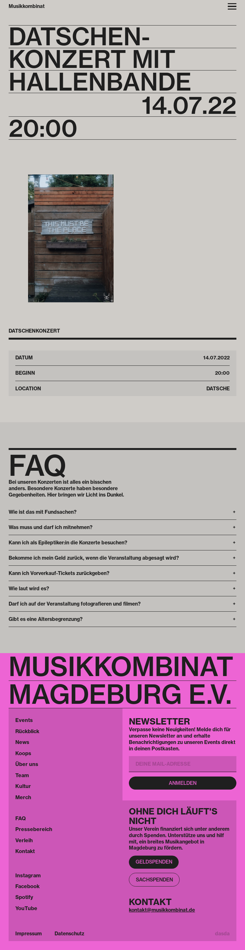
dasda (222, 934)
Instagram (28, 875)
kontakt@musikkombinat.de (162, 910)
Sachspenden (154, 880)
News (22, 742)
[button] (122, 511)
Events (24, 720)
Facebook (27, 886)
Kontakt (25, 851)
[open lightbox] (71, 238)
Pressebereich (33, 829)
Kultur (23, 786)
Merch (23, 797)
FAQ (20, 818)
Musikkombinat (27, 6)
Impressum (28, 934)
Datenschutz (69, 934)
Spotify (24, 897)
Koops (23, 753)
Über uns (26, 764)
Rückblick (27, 731)
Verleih (24, 840)
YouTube (26, 908)
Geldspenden (154, 862)
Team (22, 775)
